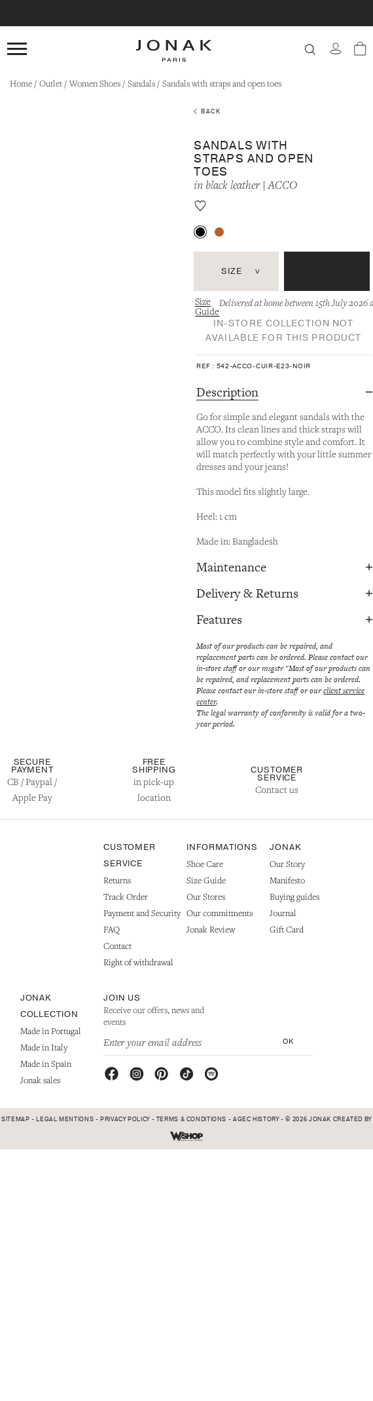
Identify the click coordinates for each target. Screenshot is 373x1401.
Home (21, 83)
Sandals (141, 83)
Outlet (50, 83)
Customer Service (277, 774)
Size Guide (207, 306)
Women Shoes (94, 83)
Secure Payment (32, 766)
